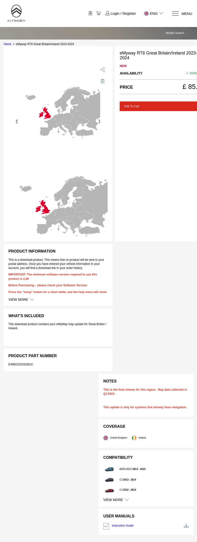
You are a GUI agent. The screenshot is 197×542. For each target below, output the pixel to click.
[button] (179, 33)
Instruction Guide (146, 526)
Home (7, 44)
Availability (131, 73)
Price (126, 87)
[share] (102, 69)
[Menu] (182, 14)
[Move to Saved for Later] (102, 81)
